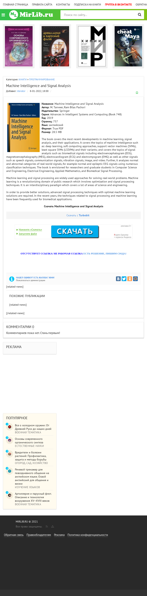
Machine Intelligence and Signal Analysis (38, 85)
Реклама (59, 535)
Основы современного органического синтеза (29, 440)
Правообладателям (38, 535)
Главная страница (15, 4)
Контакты (63, 4)
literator (21, 91)
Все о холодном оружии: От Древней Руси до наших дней (33, 427)
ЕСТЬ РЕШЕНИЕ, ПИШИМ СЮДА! (104, 253)
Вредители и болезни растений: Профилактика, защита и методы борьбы (30, 456)
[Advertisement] (73, 381)
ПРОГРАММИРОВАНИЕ (42, 79)
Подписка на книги (87, 4)
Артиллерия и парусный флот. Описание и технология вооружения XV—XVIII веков (33, 497)
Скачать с (78, 215)
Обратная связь (14, 535)
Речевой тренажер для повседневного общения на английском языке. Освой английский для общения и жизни (32, 476)
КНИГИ (23, 79)
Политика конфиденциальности (88, 535)
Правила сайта (42, 4)
